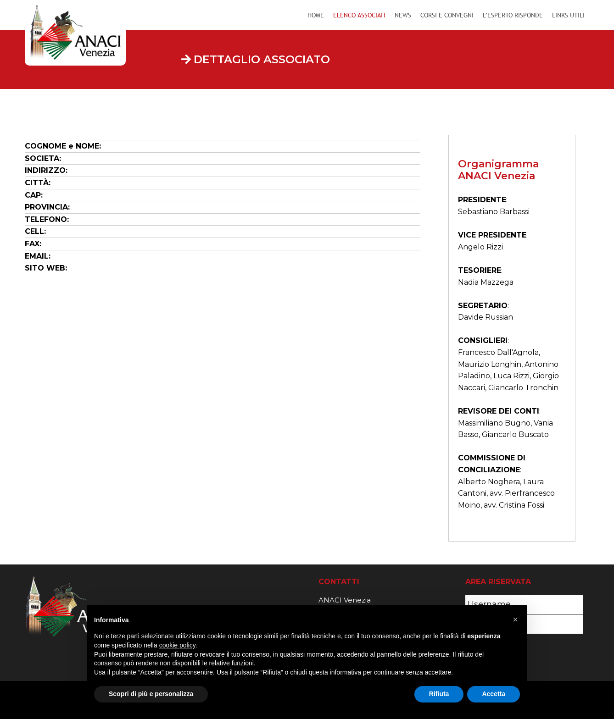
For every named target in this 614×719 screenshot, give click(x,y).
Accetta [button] (493, 693)
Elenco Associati (359, 15)
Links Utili (568, 15)
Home (315, 15)
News (403, 15)
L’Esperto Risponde (513, 15)
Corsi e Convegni (447, 15)
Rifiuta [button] (439, 693)
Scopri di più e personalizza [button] (151, 693)
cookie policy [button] (177, 645)
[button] (515, 619)
